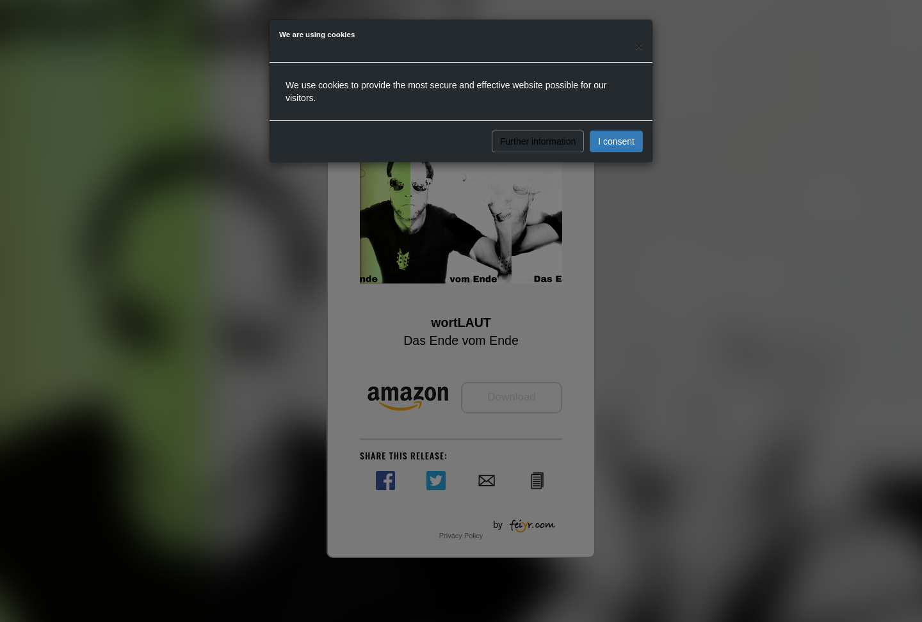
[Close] (639, 45)
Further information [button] (538, 141)
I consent (616, 141)
